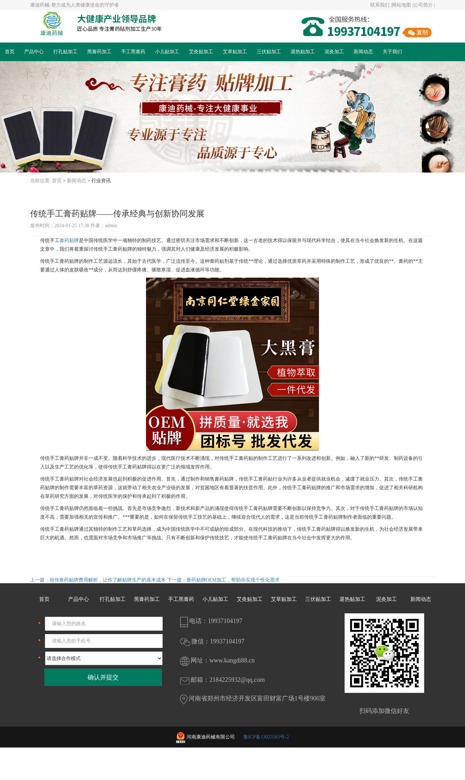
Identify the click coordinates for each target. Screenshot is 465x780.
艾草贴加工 (235, 51)
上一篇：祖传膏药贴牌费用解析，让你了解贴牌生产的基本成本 (98, 580)
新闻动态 (363, 51)
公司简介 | (424, 5)
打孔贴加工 (65, 51)
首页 (10, 51)
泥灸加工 (334, 51)
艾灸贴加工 (201, 51)
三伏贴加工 (269, 51)
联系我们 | (381, 5)
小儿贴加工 (167, 51)
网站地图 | (402, 5)
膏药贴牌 (69, 240)
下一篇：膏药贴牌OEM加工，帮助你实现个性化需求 (223, 580)
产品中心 (34, 51)
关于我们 (392, 51)
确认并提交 (103, 677)
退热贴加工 (303, 51)
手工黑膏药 (133, 51)
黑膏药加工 (99, 51)
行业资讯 (101, 180)
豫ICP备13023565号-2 (266, 737)
